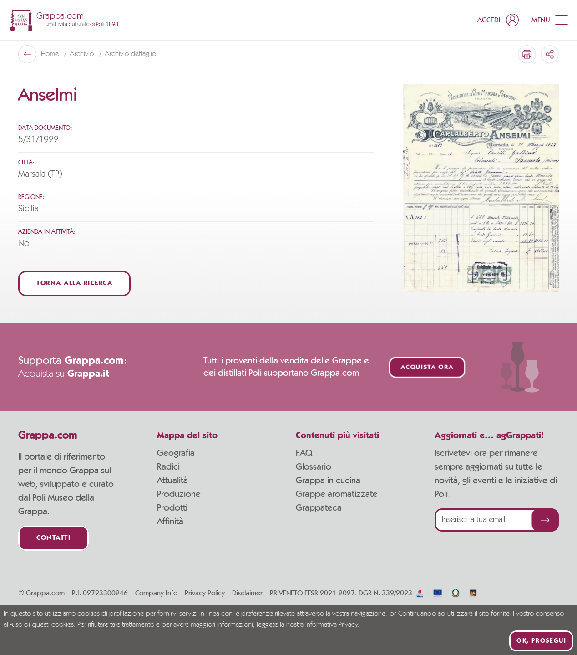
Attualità (172, 480)
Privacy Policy (205, 593)
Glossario (313, 466)
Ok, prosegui (541, 641)
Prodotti (172, 507)
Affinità (170, 521)
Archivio (83, 54)
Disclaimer (247, 593)
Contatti (53, 538)
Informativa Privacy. (332, 625)
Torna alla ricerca (74, 283)
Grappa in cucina (328, 480)
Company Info (156, 593)
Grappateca (319, 507)
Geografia (176, 453)
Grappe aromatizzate (337, 494)
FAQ (304, 453)
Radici (168, 466)
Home (51, 54)
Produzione (179, 494)
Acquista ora (427, 367)
